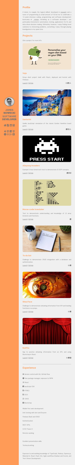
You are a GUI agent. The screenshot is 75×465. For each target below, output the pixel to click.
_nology (36, 19)
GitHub (30, 83)
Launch (25, 83)
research (63, 12)
